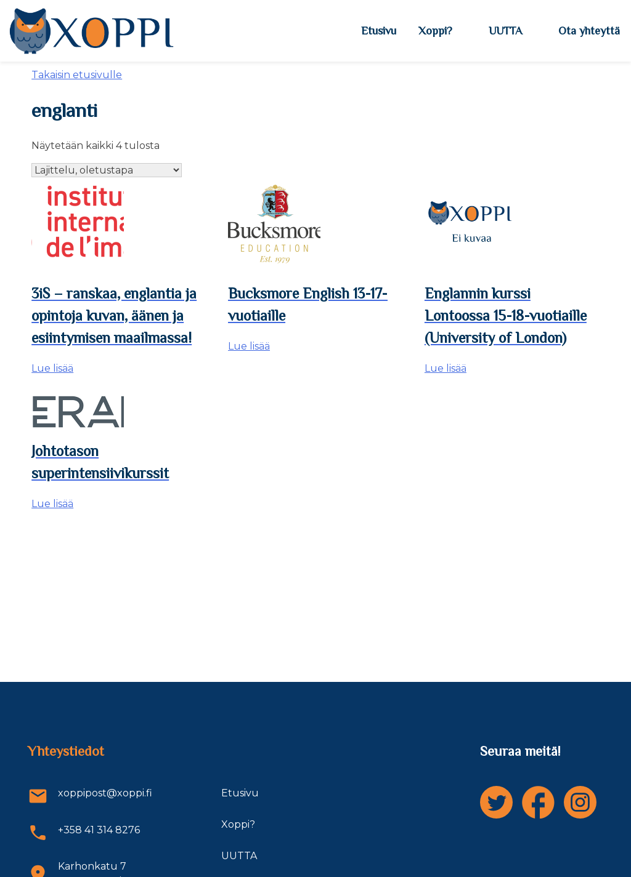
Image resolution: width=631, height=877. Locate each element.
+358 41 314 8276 (84, 833)
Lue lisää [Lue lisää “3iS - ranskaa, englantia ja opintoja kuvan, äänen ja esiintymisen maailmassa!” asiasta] (52, 368)
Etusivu (378, 31)
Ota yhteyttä (589, 31)
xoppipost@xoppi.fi (90, 796)
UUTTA (505, 31)
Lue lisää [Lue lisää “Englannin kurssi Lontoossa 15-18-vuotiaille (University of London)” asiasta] (445, 368)
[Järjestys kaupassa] (106, 170)
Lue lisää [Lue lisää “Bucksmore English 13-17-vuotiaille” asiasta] (249, 346)
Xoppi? (435, 31)
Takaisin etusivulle (76, 75)
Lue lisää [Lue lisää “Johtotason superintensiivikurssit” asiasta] (52, 504)
